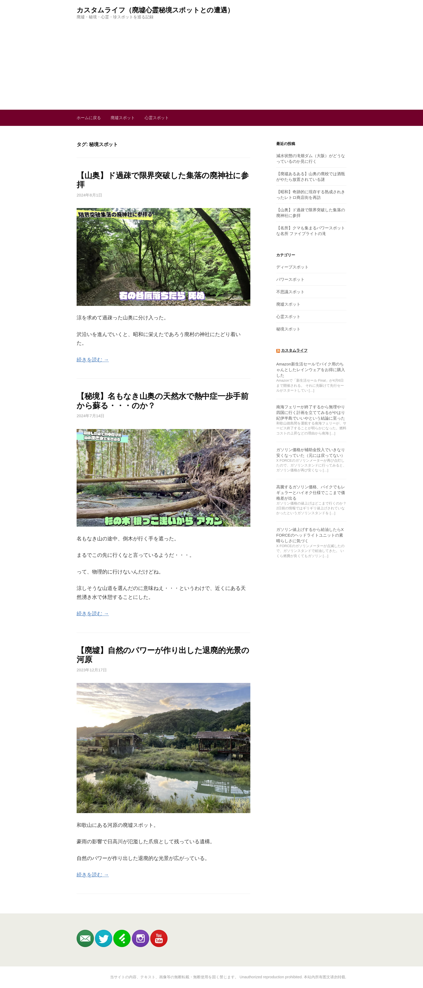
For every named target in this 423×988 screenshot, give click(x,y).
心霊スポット (157, 117)
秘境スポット (288, 329)
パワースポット (290, 279)
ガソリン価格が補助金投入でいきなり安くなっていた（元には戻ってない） (310, 452)
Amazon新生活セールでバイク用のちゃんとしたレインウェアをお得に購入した (310, 370)
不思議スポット (290, 291)
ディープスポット (292, 267)
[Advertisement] (211, 60)
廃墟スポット (123, 117)
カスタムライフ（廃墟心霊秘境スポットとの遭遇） (155, 10)
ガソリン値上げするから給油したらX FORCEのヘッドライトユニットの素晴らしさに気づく (310, 535)
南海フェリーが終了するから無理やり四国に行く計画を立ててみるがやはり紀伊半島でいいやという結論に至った (310, 412)
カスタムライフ (294, 350)
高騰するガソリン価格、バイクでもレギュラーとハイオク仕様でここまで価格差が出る (310, 492)
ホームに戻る (89, 117)
